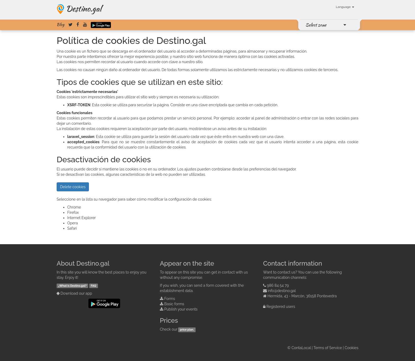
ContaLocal (301, 348)
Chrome (74, 207)
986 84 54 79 (278, 285)
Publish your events (181, 309)
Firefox (73, 212)
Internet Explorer (81, 218)
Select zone (315, 25)
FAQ (93, 285)
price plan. (187, 329)
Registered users (281, 306)
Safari (72, 228)
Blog (60, 24)
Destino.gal (83, 8)
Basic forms (174, 304)
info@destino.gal (282, 291)
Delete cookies (72, 187)
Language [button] (345, 7)
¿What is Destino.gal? (72, 285)
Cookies (351, 348)
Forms (169, 299)
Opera (72, 223)
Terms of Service (328, 348)
